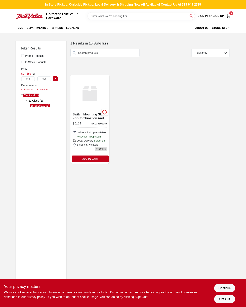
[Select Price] (55, 78)
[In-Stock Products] (22, 62)
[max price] (44, 78)
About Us (202, 27)
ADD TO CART (90, 159)
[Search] (191, 16)
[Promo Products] (22, 55)
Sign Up (218, 15)
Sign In (203, 15)
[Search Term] (141, 16)
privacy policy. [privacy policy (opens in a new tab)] (36, 297)
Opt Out (224, 299)
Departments (36, 27)
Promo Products (34, 56)
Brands (57, 27)
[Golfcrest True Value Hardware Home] (29, 16)
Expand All (42, 89)
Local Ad (72, 27)
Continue (224, 288)
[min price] (28, 78)
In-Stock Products (35, 62)
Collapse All (27, 89)
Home (19, 27)
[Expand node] (22, 95)
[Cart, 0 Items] (228, 16)
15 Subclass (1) (40, 105)
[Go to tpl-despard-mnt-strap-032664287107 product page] (89, 119)
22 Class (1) (36, 100)
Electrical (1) (31, 95)
